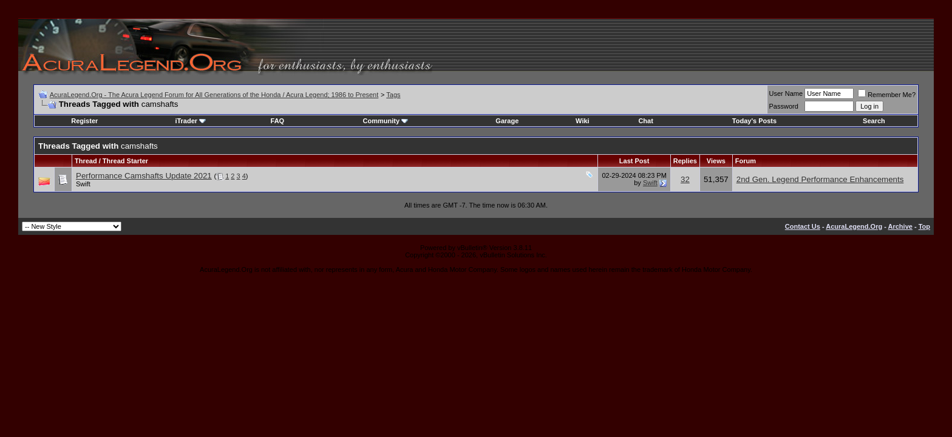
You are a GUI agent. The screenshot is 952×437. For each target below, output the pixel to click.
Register (84, 120)
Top (924, 226)
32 (685, 179)
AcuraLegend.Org (854, 226)
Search (874, 120)
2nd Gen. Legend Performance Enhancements (820, 179)
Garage (506, 120)
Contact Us (802, 226)
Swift (83, 184)
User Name (786, 93)
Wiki (583, 120)
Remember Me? (887, 94)
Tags (393, 94)
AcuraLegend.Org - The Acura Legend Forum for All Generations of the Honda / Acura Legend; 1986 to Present (214, 94)
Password (783, 106)
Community (386, 120)
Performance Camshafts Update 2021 (144, 175)
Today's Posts (754, 120)
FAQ (278, 120)
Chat (645, 120)
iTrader (190, 120)
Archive (900, 226)
